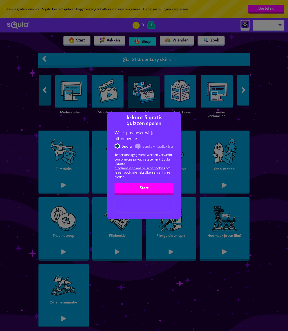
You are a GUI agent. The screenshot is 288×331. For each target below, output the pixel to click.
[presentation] (144, 205)
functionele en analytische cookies (140, 168)
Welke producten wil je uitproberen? (134, 135)
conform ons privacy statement (137, 159)
